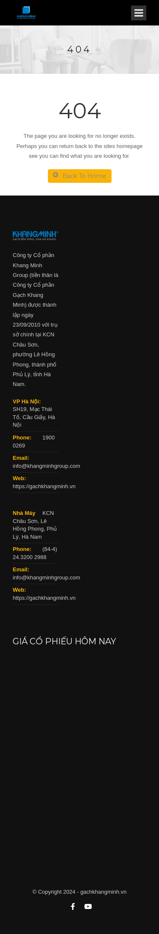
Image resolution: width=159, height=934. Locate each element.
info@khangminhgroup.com (46, 466)
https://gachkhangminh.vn (44, 486)
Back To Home (79, 176)
